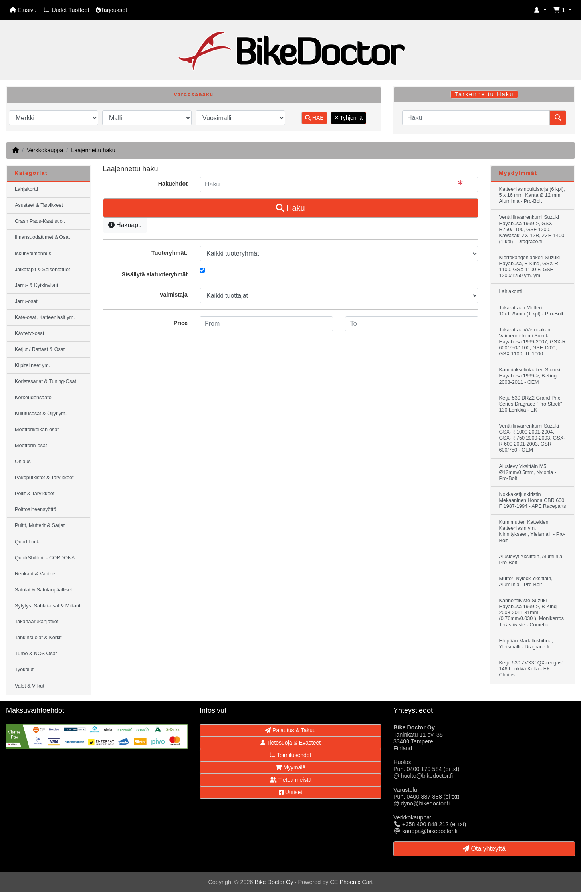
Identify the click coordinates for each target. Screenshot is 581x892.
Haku (290, 208)
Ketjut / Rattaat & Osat (40, 349)
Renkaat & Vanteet (36, 574)
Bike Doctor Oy (274, 882)
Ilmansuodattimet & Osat (42, 237)
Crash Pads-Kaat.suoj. (40, 221)
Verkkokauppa (45, 150)
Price (181, 323)
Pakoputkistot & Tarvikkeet (44, 477)
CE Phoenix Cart (351, 882)
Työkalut (24, 669)
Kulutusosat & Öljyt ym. (41, 413)
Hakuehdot (173, 183)
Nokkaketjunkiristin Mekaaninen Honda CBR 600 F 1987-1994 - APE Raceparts (532, 500)
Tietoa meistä (290, 780)
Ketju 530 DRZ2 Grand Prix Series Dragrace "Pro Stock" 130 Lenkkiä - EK (530, 404)
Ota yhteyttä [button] (484, 848)
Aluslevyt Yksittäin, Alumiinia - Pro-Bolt (532, 559)
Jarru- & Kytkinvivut (36, 285)
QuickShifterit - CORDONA (45, 558)
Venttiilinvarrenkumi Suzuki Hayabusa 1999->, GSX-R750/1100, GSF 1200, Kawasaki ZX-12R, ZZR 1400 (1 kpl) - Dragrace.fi (532, 229)
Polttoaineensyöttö (35, 509)
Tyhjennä (348, 118)
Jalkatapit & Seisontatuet (42, 269)
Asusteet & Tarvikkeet (39, 205)
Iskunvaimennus (33, 253)
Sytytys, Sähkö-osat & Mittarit (47, 606)
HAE (314, 118)
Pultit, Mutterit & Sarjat (40, 525)
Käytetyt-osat (29, 333)
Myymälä (291, 767)
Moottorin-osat (31, 445)
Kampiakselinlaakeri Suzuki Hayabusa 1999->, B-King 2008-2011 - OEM (529, 376)
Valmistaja (174, 294)
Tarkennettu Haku (484, 94)
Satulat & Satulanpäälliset (43, 590)
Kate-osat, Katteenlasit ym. (45, 317)
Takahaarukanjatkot (36, 621)
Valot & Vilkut (29, 686)
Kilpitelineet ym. (32, 365)
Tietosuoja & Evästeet (290, 742)
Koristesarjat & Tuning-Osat (45, 381)
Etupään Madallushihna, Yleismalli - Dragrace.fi (526, 644)
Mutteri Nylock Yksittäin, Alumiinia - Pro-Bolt (526, 581)
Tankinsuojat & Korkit (38, 637)
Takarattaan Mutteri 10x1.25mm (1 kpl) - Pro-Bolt (531, 311)
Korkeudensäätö (33, 397)
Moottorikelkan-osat (37, 429)
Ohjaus (23, 461)
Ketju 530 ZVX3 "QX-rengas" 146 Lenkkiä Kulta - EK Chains (531, 669)
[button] (540, 10)
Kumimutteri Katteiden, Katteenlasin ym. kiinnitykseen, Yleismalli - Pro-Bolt (532, 531)
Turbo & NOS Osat (36, 653)
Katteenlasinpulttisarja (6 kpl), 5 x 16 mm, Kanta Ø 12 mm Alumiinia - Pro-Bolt (532, 195)
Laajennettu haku (93, 150)
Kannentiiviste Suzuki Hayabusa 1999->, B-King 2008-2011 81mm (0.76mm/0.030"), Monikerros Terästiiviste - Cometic (531, 612)
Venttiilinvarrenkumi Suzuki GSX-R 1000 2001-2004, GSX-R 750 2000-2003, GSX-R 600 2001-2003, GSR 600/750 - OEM (532, 438)
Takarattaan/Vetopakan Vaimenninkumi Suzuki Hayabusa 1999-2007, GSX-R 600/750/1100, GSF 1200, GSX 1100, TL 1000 (532, 342)
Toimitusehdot (290, 755)
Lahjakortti (26, 189)
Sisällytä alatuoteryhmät (154, 274)
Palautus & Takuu (290, 730)
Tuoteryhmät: (169, 253)
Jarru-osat (26, 301)
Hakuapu (125, 225)
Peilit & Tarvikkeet (34, 493)
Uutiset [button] (290, 792)
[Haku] (476, 117)
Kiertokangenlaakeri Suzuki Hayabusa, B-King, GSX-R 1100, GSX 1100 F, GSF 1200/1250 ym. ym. (529, 266)
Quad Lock (27, 542)
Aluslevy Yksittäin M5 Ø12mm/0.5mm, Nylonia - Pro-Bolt (527, 472)
